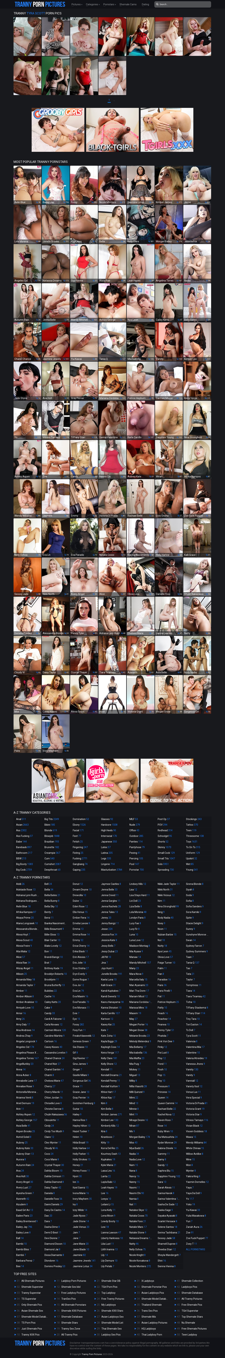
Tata (190, 974)
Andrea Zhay (24, 1035)
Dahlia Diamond (54, 1182)
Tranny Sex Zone (70, 1328)
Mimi (133, 1097)
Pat (161, 996)
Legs (106, 858)
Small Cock (166, 852)
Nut (161, 940)
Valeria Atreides (196, 1058)
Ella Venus (80, 912)
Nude (134, 824)
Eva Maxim (80, 996)
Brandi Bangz (53, 957)
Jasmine (79, 1255)
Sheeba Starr (167, 1249)
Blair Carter (52, 940)
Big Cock (24, 869)
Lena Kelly (108, 1210)
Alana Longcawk (27, 923)
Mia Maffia (136, 1058)
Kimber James (111, 1114)
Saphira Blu (166, 1170)
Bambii (21, 1255)
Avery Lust (23, 1187)
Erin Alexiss (81, 957)
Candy (49, 1013)
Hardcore (109, 824)
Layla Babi (108, 1182)
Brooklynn (51, 979)
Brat (47, 962)
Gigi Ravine (80, 1058)
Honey (78, 1165)
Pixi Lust (163, 1052)
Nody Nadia (165, 917)
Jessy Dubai (109, 951)
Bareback (23, 847)
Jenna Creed (110, 895)
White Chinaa (195, 1148)
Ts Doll (190, 1030)
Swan (191, 940)
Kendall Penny (110, 1080)
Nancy (134, 1176)
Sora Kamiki (193, 912)
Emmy (78, 940)
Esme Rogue (81, 979)
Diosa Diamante (54, 1255)
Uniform (193, 852)
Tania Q (192, 962)
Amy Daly (23, 1024)
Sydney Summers (197, 951)
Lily (104, 1255)
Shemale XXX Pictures (73, 1310)
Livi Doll (135, 900)
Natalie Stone (137, 1232)
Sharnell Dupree (167, 1243)
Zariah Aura (194, 1227)
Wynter (191, 1170)
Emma (78, 929)
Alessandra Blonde (28, 929)
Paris (162, 985)
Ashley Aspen (25, 1114)
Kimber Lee (109, 1120)
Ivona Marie (81, 1193)
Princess (164, 1092)
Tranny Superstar (31, 1292)
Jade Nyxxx (80, 1215)
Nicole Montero (140, 1266)
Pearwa (164, 1024)
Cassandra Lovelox (55, 1052)
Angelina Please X (28, 1052)
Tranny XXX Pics (30, 1334)
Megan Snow (138, 1030)
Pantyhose (137, 847)
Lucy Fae (135, 923)
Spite (190, 917)
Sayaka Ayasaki (167, 1215)
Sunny (190, 929)
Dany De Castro (54, 1210)
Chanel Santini (54, 1069)
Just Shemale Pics (31, 1328)
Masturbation (111, 869)
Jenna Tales (109, 912)
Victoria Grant (195, 1108)
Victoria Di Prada (197, 1103)
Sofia (190, 900)
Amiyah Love (25, 1007)
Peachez (164, 1018)
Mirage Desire (138, 1120)
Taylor (190, 979)
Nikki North (165, 889)
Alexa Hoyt (23, 934)
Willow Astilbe (194, 1153)
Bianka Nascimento (56, 923)
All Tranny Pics (69, 1334)
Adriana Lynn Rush (28, 895)
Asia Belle (23, 1125)
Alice (20, 957)
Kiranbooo (107, 1137)
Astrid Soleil (23, 1137)
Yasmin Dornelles (197, 1182)
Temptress (193, 985)
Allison (21, 974)
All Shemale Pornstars (73, 1304)
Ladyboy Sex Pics (111, 1334)
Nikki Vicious (166, 895)
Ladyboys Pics (189, 1286)
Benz (49, 917)
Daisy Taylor (52, 1187)
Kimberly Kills (110, 1125)
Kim (104, 1103)
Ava (20, 1170)
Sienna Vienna (167, 1266)
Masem (135, 1013)
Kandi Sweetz (110, 996)
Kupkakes (108, 1159)
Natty (134, 1243)
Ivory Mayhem (82, 1198)
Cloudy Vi (51, 1148)
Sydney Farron (195, 945)
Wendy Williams (196, 1142)
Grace (78, 1086)
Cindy (49, 1125)
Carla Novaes (53, 1024)
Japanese (109, 841)
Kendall (106, 1069)
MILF (133, 819)
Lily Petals (107, 1266)
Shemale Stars (69, 1322)
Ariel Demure (25, 1103)
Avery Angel (24, 1182)
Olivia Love (165, 957)
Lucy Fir (134, 929)
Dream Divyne (82, 889)
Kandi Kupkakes (110, 990)
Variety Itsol (194, 1086)
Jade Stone (81, 1221)
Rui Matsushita (168, 1137)
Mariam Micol (138, 996)
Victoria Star (194, 1114)
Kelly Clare (109, 1058)
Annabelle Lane (26, 1080)
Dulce (77, 900)
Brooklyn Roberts (55, 974)
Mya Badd (136, 1148)
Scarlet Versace (167, 1221)
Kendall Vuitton (110, 1086)
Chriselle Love (53, 1103)
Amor (21, 1013)
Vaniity (192, 1069)
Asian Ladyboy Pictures (154, 1322)
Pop (161, 1075)
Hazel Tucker (81, 1131)
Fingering (80, 847)
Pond (162, 1063)
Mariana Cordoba (141, 1002)
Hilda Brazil (80, 1142)
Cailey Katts (52, 1002)
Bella (48, 889)
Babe (21, 841)
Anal (21, 819)
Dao (48, 1215)
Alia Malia (23, 951)
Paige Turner (166, 962)
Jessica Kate (109, 940)
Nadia (134, 1153)
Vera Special (194, 1097)
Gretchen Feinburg (84, 1103)
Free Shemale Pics (192, 1304)
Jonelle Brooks (111, 974)
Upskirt (191, 858)
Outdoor (136, 836)
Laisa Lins (108, 1170)
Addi (20, 884)
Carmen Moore (55, 1030)
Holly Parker (81, 1153)
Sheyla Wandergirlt (169, 1255)
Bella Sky (51, 906)
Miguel (134, 1075)
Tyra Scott (193, 1035)
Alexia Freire (24, 945)
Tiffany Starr (195, 1013)
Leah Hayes (109, 1187)
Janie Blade (81, 1249)
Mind (133, 1103)
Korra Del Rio (109, 1148)
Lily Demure (109, 1260)
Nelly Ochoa (137, 1249)
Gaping (79, 869)
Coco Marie (51, 1159)
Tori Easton (194, 1024)
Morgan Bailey (139, 1137)
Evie (76, 1013)
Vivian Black (194, 1125)
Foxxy (78, 1024)
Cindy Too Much (54, 1131)
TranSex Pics (68, 1298)
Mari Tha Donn (139, 990)
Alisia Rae (23, 962)
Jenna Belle (109, 889)
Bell (48, 884)
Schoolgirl (165, 836)
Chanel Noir (52, 1063)
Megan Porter (138, 1024)
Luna (133, 934)
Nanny (134, 1182)
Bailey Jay (24, 1227)
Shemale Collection (192, 1280)
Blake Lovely (53, 945)
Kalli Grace (108, 985)
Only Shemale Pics (31, 1304)
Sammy (164, 1153)
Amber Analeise (26, 1002)
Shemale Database (72, 1316)
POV (162, 824)
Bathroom (24, 852)
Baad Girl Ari (24, 1210)
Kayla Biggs (109, 1041)
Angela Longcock (26, 1041)
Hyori (77, 1176)
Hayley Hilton (81, 1125)
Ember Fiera (81, 917)
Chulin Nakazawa (55, 1114)
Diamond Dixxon (55, 1243)
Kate (104, 1030)
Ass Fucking (24, 836)
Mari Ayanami (138, 985)
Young (192, 869)
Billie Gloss (51, 934)
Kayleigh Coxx (110, 1047)
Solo (163, 864)
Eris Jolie (79, 962)
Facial (78, 830)
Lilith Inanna (109, 1249)
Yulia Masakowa (196, 1215)
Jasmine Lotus (82, 1266)
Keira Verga (110, 1052)
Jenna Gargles (110, 900)
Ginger (77, 1069)
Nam (133, 1165)
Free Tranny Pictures (112, 1298)
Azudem (22, 1204)
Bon (48, 951)
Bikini (49, 824)
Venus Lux (193, 1092)
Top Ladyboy (108, 1292)
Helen (77, 1137)
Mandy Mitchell (140, 962)
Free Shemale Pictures (194, 1328)
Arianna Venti (24, 1097)
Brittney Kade (53, 968)
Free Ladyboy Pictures (73, 1292)
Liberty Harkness (112, 1238)
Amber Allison (25, 996)
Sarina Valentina (169, 1198)
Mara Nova (136, 974)
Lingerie (108, 864)
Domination (81, 819)
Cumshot (52, 864)
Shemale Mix (149, 1316)
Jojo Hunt (107, 968)
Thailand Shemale (152, 1304)
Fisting (78, 852)
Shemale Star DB (110, 1280)
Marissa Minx (138, 1007)
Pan (161, 974)
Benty (48, 912)
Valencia (191, 1041)
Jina (104, 962)
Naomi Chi (136, 1193)
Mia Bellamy (137, 1047)
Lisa (133, 889)
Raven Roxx (165, 1120)
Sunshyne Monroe (198, 934)
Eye (76, 1018)
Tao (189, 968)
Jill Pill (106, 957)
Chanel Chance (54, 1058)
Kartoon (107, 1018)
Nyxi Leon (165, 951)
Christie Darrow (53, 1108)
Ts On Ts (193, 847)
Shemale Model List (112, 1322)
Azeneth (22, 1198)
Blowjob (51, 836)
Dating (145, 4)
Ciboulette (51, 1120)
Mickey (134, 1069)
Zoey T (191, 1243)
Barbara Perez (25, 1260)
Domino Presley (54, 1266)
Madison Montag (139, 945)
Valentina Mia (195, 1047)
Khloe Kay (108, 1097)
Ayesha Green (25, 1193)
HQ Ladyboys (149, 1328)
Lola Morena (137, 912)
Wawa (191, 1137)
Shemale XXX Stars (112, 1310)
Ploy (162, 1058)
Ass (21, 830)
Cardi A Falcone (54, 1018)
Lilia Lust (107, 1243)
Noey (161, 923)
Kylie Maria (108, 1165)
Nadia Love (137, 1159)
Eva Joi (78, 985)
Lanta (106, 1176)
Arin (20, 1108)
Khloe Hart (108, 1092)
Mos (133, 1142)
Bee (20, 1266)
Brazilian (51, 841)
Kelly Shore (109, 1063)
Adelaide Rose (26, 889)
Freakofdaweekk (84, 1035)
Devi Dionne (51, 1238)
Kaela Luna (109, 979)
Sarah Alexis (166, 1187)
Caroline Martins (54, 1035)
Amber (21, 990)
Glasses (107, 819)
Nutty (162, 945)
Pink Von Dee (166, 1041)
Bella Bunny (51, 900)
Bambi (21, 1243)
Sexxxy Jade (166, 1238)
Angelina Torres (27, 1058)
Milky (133, 1080)
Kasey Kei (108, 1024)
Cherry (49, 1086)
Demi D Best (52, 1232)
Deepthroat (52, 869)
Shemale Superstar (32, 1286)
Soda (190, 895)
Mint (133, 1114)
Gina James (80, 1063)
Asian (22, 824)
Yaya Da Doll (194, 1193)
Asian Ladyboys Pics (153, 1292)
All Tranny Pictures (192, 1298)
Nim (161, 900)
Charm (49, 1075)
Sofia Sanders (195, 906)
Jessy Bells (108, 945)
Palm (162, 968)
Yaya (190, 1187)
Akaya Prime (25, 917)
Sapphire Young (169, 1176)
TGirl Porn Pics (109, 1286)
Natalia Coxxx (138, 1215)
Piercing (136, 858)
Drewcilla (79, 895)
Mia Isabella (138, 1052)
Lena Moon (108, 1215)
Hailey (77, 1114)
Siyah (190, 889)
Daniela (49, 1193)
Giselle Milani (81, 1075)
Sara (162, 1182)
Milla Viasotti (138, 1086)
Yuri (189, 1221)
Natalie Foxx (137, 1221)
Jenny (106, 917)
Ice (76, 1182)
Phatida (163, 1035)
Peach (163, 1013)
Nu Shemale (188, 1322)
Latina (107, 852)
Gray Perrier (81, 1097)
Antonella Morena (27, 1092)
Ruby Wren (165, 1131)
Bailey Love (23, 1232)
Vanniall (192, 1080)
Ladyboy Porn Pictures (73, 1280)
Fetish (78, 841)
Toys (191, 841)
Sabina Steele (167, 1148)
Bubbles (50, 990)
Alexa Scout (24, 940)
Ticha (190, 1002)
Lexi (105, 1227)
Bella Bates (52, 895)
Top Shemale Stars (192, 1316)
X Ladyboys (148, 1280)
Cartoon (50, 1041)
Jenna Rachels (111, 906)
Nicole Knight (137, 1255)
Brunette (51, 847)
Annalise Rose (25, 1086)
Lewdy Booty (110, 1221)
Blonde (50, 830)
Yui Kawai (193, 1210)
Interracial (109, 836)
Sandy (163, 1165)
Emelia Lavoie (81, 923)
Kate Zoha (108, 1035)
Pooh (162, 1069)
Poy (161, 1080)
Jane (76, 1238)
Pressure (164, 1086)
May (133, 1018)
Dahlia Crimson (54, 1176)
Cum (49, 858)
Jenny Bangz (110, 923)
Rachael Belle (167, 1108)
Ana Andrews (25, 1030)
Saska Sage (165, 1210)
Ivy (75, 1204)
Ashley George (26, 1120)
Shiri (162, 1260)
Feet (77, 836)
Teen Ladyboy (189, 1334)
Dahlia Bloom (53, 1170)
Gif (75, 1052)
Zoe (190, 1232)
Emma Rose (81, 934)
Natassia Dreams (141, 1238)
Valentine (193, 1052)
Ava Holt (22, 1176)
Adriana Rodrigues (28, 900)
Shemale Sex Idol (71, 1286)
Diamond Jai (52, 1249)
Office (134, 830)
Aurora (21, 1159)
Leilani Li (107, 1204)
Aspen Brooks (25, 1131)
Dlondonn (51, 1260)
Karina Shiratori (111, 1007)
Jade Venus (81, 1227)
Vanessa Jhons (195, 1063)
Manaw (135, 957)
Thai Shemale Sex (111, 1328)
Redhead (165, 830)
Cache (49, 996)
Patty (162, 1007)
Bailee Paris (24, 1215)
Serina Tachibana (169, 1232)
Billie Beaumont (54, 929)
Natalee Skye (138, 1210)
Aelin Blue (23, 906)
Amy (20, 1018)
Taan (190, 957)
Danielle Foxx (53, 1198)
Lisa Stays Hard (139, 895)
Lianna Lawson (111, 1232)
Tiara (190, 990)
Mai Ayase (136, 951)
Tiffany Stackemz (197, 1007)
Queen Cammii (168, 1103)
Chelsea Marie (54, 1080)
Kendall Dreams (111, 1075)
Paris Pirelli (165, 990)
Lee (104, 1193)
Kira (104, 1131)
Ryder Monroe (167, 1142)
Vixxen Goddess (196, 1131)
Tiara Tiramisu (195, 996)
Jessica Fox (109, 934)
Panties (136, 841)
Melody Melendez (140, 1041)
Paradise (164, 979)
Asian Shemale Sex (32, 1310)
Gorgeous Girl (82, 1080)
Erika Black (80, 951)
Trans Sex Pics (150, 1310)
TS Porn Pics (28, 1322)
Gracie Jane (81, 1092)
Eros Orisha (81, 968)
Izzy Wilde (80, 1210)
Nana (133, 1170)
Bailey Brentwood (27, 1221)
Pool (134, 864)
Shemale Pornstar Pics (154, 1286)
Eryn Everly (80, 974)
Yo (190, 1198)
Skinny (164, 847)
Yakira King (193, 1176)
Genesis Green (82, 1041)
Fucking (80, 858)
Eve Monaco (81, 1007)
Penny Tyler (166, 1030)
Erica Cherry (81, 945)
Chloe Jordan (53, 1097)
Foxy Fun (79, 1030)
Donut (78, 884)
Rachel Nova (166, 1114)
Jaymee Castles (111, 884)
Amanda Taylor (25, 985)
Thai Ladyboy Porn (152, 1334)
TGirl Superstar (190, 1310)
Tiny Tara (193, 1018)
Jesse (106, 929)
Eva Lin (78, 990)
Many (134, 968)
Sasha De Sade (168, 1204)
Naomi (134, 1187)
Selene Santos (167, 1227)
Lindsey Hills (137, 884)
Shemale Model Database (35, 1316)
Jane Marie (81, 1243)
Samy (162, 1159)
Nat (133, 1204)
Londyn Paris (137, 917)
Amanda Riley (25, 979)
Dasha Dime (52, 1227)
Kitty (105, 1142)
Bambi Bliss (23, 1249)
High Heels (108, 830)
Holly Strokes (82, 1159)
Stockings (194, 819)
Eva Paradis (81, 1002)
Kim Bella (107, 1108)
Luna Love (136, 940)
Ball (20, 1238)
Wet (190, 864)
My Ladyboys (108, 1304)
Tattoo (192, 824)
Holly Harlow (81, 1148)
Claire (49, 1137)
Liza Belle (135, 906)
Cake (48, 1007)
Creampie (52, 852)
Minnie (134, 1108)
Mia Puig (135, 1063)
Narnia (134, 1198)
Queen (163, 1097)
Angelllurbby (24, 1063)
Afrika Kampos (26, 912)
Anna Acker (23, 1075)
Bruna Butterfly (54, 985)
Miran (134, 1125)
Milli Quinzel (136, 1092)
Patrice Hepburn (168, 1002)
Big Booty (24, 864)
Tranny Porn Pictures (92, 1354)
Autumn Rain (25, 1165)
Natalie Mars (138, 1227)
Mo (132, 1131)
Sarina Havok (166, 1193)
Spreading (166, 869)
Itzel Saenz (81, 1187)
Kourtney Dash (111, 1153)
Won (189, 1165)
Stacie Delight (194, 923)
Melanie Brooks (139, 1035)
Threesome (195, 836)
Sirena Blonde (194, 884)
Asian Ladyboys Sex (112, 1316)
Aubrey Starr (25, 1153)
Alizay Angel (24, 968)
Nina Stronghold (168, 906)
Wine (190, 1159)
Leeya (106, 1198)
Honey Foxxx (81, 1170)
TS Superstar (28, 1298)
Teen (191, 830)
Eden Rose (80, 906)
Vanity (190, 1075)
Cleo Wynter (52, 1142)
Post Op (164, 819)
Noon (162, 929)
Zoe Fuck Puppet (197, 1238)
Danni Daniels (53, 1204)
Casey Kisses (53, 1047)
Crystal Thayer (54, 1165)
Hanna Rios (80, 1120)
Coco (48, 1153)
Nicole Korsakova (139, 1260)
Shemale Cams (128, 4)
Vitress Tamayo (197, 1120)
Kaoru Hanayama (112, 1002)
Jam (76, 1232)
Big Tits (51, 819)
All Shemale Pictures (32, 1280)
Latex (106, 847)
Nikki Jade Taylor (169, 884)
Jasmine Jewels (84, 1260)
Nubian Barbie (167, 934)
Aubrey (22, 1142)
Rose (162, 1125)
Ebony (79, 824)
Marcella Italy (138, 979)
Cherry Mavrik (53, 1092)
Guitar (78, 1108)
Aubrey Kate (24, 1148)
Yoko (190, 1204)
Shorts (163, 841)
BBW (21, 858)
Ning (161, 912)
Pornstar (136, 869)
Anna (20, 1069)
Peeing (134, 852)
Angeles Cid (25, 1047)
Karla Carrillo (110, 1013)
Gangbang (80, 864)
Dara (48, 1221)
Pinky (162, 1047)
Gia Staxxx (80, 1047)
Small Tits (166, 858)
